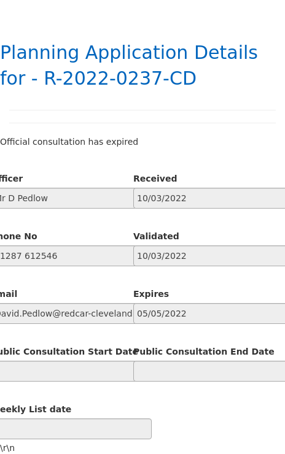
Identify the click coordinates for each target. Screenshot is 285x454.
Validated (156, 236)
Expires (151, 294)
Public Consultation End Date (204, 351)
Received (155, 178)
